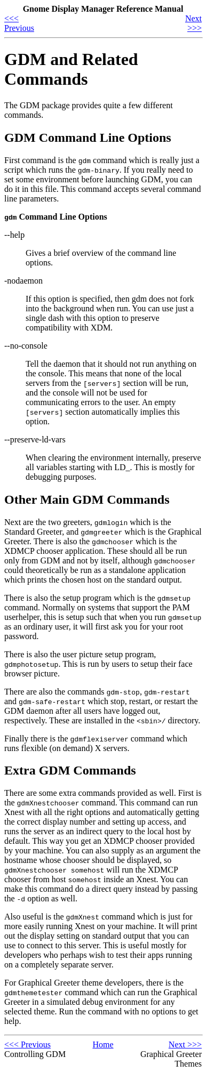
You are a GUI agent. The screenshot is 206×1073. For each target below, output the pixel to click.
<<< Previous (19, 23)
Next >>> (193, 23)
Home (102, 1044)
